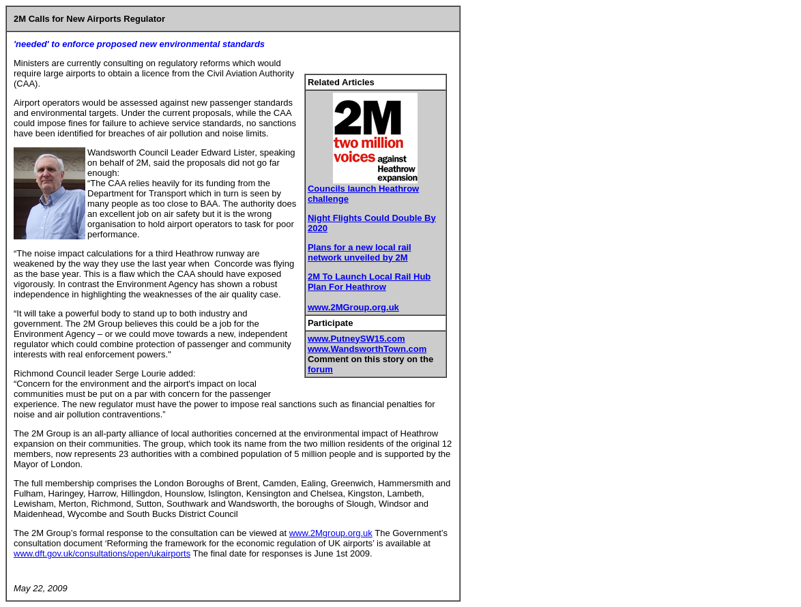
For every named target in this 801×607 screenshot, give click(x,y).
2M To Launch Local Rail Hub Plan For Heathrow (369, 281)
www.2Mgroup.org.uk (331, 533)
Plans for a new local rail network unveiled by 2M (359, 252)
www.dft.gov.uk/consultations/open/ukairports (102, 553)
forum (320, 369)
